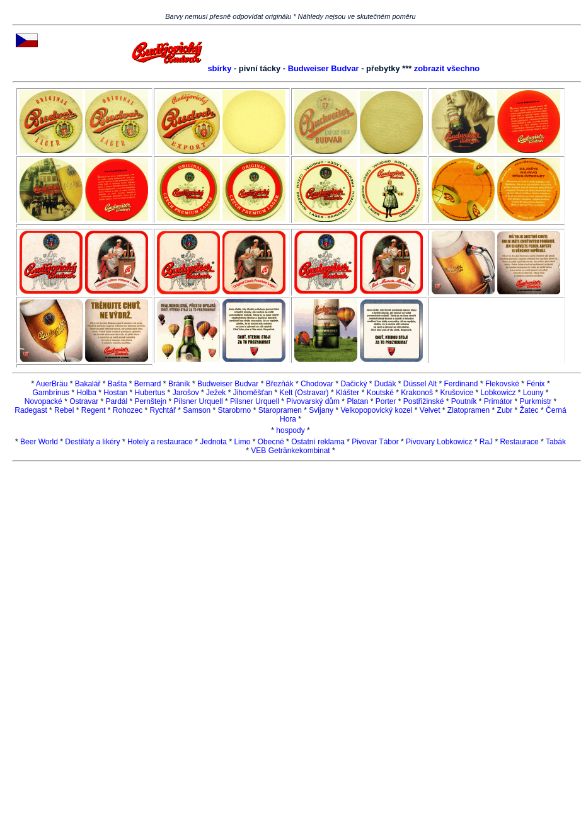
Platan (357, 401)
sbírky (219, 68)
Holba (86, 392)
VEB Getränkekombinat (290, 450)
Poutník (464, 401)
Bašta (117, 383)
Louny (533, 392)
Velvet (430, 410)
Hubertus (150, 392)
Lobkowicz (497, 392)
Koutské (380, 392)
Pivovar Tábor (375, 441)
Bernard (147, 383)
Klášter (347, 392)
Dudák (385, 383)
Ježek (216, 392)
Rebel (64, 410)
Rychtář (163, 410)
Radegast (30, 410)
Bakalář (88, 383)
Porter (386, 401)
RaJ (486, 441)
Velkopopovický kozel (376, 410)
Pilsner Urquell (198, 401)
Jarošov (186, 392)
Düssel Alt (421, 383)
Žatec (529, 410)
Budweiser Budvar (323, 68)
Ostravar (83, 401)
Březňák (280, 383)
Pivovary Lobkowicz (439, 441)
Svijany (321, 410)
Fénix (535, 383)
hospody (290, 430)
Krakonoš (417, 392)
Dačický (353, 383)
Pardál (117, 401)
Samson (196, 410)
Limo (242, 441)
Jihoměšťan (253, 392)
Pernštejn (151, 401)
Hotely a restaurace (160, 441)
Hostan (115, 392)
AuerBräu (52, 383)
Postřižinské (423, 401)
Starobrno (234, 410)
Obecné (271, 441)
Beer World (39, 441)
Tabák (556, 441)
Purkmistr (536, 401)
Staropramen (280, 410)
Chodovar (317, 383)
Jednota (213, 441)
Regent (93, 410)
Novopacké (43, 401)
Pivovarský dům (313, 401)
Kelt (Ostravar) (304, 392)
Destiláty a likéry (92, 441)
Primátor (498, 401)
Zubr (505, 410)
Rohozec (127, 410)
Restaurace (519, 441)
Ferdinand (461, 383)
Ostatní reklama (318, 441)
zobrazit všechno (447, 68)
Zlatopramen (468, 410)
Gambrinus (50, 392)
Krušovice (456, 392)
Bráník (179, 383)
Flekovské (502, 383)
